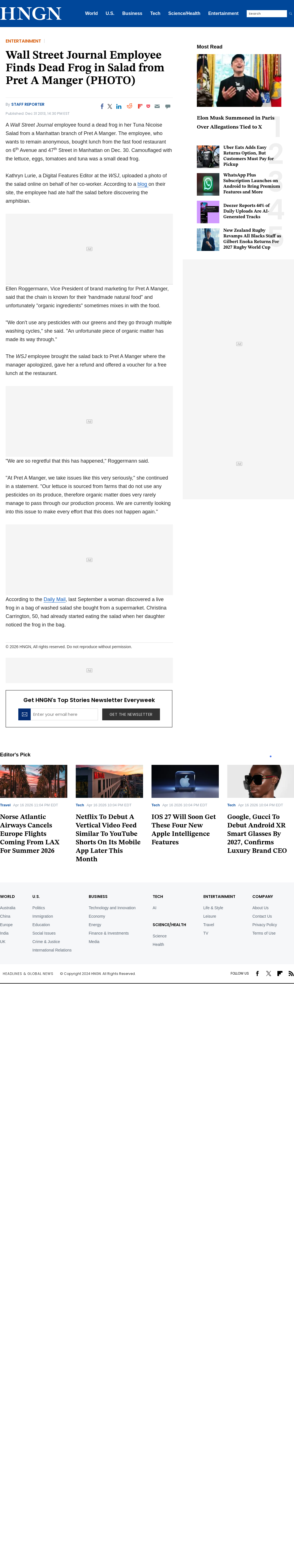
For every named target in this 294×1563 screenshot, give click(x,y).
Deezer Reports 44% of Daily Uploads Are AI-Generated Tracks (246, 211)
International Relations (52, 950)
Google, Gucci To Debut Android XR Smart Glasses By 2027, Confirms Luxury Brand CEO (257, 834)
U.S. (110, 13)
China (5, 916)
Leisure (209, 916)
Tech (155, 13)
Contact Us (262, 916)
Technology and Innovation (112, 908)
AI (154, 908)
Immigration (42, 916)
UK (2, 941)
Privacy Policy (264, 924)
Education (41, 924)
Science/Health (184, 13)
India (4, 933)
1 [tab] (270, 756)
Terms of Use (263, 933)
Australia (7, 908)
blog (142, 184)
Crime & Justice (46, 941)
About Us (260, 908)
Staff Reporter (27, 104)
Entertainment (223, 13)
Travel (5, 805)
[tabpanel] (109, 816)
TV (205, 933)
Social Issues (43, 933)
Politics (38, 908)
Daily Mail (55, 599)
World (91, 13)
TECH (158, 896)
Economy (97, 916)
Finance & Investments (109, 933)
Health (158, 944)
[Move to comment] (168, 106)
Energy (95, 924)
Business (132, 13)
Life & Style (213, 908)
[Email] (157, 106)
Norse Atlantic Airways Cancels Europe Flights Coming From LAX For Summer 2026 (29, 834)
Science (160, 936)
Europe (6, 924)
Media (94, 941)
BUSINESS (98, 896)
